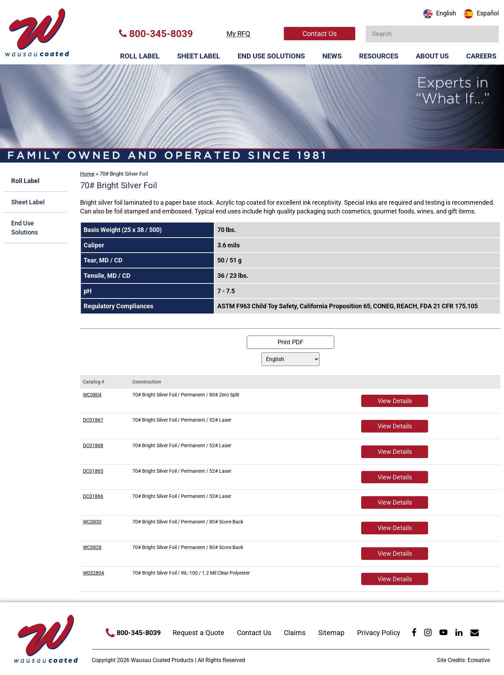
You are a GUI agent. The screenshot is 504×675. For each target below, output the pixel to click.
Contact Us (319, 33)
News (332, 56)
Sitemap (331, 632)
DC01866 (93, 496)
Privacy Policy (378, 632)
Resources (378, 56)
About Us (432, 56)
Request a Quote (198, 632)
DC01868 (93, 445)
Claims (295, 632)
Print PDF (290, 342)
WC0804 (92, 395)
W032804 (93, 573)
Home (87, 174)
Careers (481, 56)
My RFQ (238, 33)
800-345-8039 (156, 34)
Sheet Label (198, 56)
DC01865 (93, 471)
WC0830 (92, 522)
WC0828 (92, 547)
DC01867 (93, 420)
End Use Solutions (271, 56)
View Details (395, 401)
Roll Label (140, 56)
